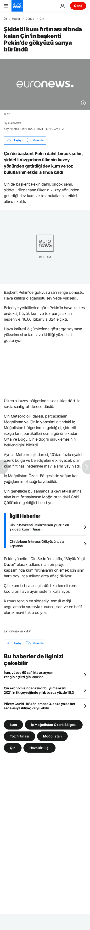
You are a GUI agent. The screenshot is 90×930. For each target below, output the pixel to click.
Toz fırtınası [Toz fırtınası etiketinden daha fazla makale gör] (19, 736)
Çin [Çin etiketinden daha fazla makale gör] (13, 748)
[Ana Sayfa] (5, 18)
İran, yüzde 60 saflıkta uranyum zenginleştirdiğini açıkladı (28, 674)
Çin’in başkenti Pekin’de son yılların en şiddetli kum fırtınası (39, 527)
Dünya (29, 18)
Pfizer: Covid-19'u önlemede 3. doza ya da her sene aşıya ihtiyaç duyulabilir (39, 706)
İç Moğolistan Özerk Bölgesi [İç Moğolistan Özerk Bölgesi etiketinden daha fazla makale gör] (54, 725)
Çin (41, 18)
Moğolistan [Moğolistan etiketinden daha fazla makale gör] (52, 736)
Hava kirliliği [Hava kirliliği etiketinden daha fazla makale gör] (39, 748)
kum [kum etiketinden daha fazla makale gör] (13, 725)
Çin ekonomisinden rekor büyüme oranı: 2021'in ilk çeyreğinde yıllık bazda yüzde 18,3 (39, 690)
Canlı (78, 6)
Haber (16, 18)
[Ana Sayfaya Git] (17, 6)
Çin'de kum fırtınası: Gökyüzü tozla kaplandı (37, 543)
